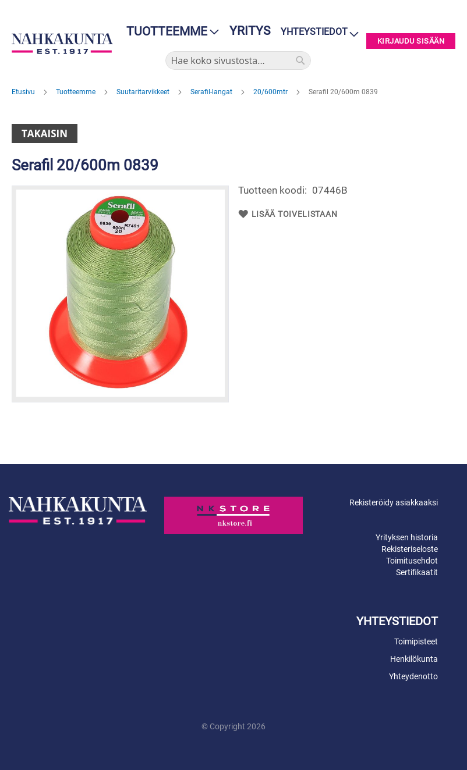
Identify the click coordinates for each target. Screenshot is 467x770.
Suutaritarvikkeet (143, 92)
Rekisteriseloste (409, 549)
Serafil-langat (212, 92)
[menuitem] (169, 31)
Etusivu (24, 92)
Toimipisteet (416, 641)
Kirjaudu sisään (411, 41)
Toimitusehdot (412, 560)
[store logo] (62, 43)
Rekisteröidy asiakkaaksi (393, 502)
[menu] (169, 31)
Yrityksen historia (407, 537)
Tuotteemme (76, 92)
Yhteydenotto (413, 676)
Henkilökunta (414, 659)
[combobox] (238, 60)
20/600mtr (271, 92)
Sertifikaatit (417, 572)
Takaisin (45, 133)
